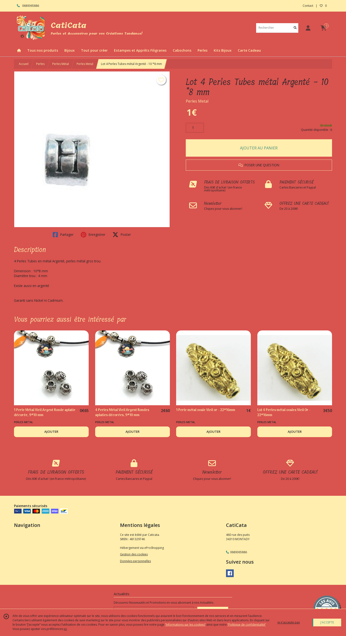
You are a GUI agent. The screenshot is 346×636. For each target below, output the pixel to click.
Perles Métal (60, 64)
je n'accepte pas (289, 622)
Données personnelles (135, 561)
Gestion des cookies (134, 554)
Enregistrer (93, 235)
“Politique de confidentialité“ (246, 624)
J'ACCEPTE (327, 622)
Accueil (23, 64)
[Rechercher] (295, 28)
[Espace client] (308, 28)
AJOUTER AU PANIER (259, 148)
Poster (122, 235)
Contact (308, 6)
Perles (40, 64)
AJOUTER (51, 431)
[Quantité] (195, 128)
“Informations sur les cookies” (185, 624)
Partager (63, 235)
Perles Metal (85, 64)
